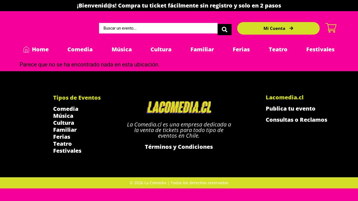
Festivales (320, 49)
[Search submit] (225, 28)
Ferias (241, 49)
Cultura (160, 49)
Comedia (80, 49)
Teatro (278, 49)
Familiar (202, 49)
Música (122, 49)
